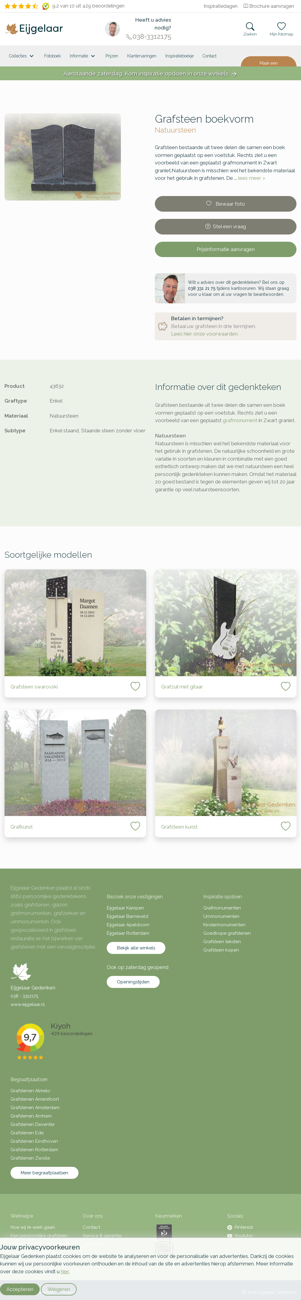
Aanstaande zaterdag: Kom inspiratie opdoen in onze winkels (150, 74)
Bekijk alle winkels (136, 948)
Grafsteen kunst (179, 827)
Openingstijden (133, 982)
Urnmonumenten (221, 916)
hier (65, 1271)
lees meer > (251, 178)
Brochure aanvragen (269, 6)
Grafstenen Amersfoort (35, 1099)
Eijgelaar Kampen (125, 908)
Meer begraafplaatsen (44, 1173)
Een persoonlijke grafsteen (39, 1235)
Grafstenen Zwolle (30, 1158)
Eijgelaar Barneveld (127, 916)
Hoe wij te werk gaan (33, 1227)
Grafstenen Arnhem (31, 1116)
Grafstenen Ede (27, 1133)
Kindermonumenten (224, 924)
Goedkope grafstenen (227, 933)
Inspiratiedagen (221, 6)
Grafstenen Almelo (30, 1090)
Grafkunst (22, 827)
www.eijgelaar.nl (28, 1004)
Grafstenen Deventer (33, 1124)
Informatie (83, 56)
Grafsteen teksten (222, 941)
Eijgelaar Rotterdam (128, 933)
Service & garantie (102, 1235)
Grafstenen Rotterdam (34, 1149)
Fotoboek (52, 56)
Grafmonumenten (222, 908)
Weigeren (59, 1289)
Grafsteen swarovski (34, 687)
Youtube (240, 1235)
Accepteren (19, 1289)
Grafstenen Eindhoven (34, 1141)
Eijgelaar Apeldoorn (128, 924)
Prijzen (112, 56)
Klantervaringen (141, 56)
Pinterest (240, 1227)
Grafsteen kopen (221, 950)
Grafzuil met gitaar (182, 687)
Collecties (22, 56)
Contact (210, 56)
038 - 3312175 (24, 996)
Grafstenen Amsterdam (35, 1107)
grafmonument (240, 420)
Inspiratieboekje (179, 56)
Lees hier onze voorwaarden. (204, 334)
